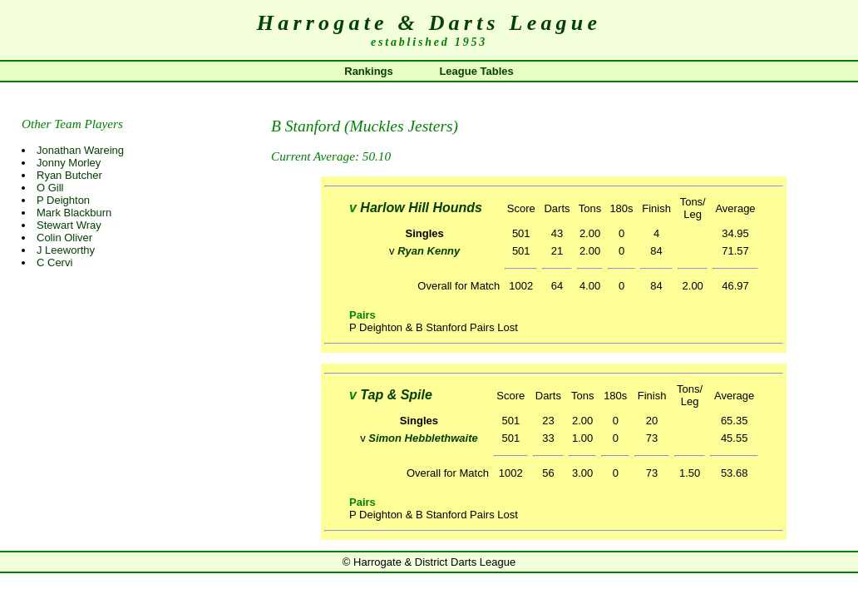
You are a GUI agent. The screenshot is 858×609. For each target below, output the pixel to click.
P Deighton (63, 200)
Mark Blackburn (74, 212)
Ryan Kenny (428, 251)
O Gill (50, 187)
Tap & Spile (396, 395)
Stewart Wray (69, 225)
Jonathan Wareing (80, 150)
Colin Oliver (64, 237)
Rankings (368, 71)
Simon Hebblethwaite (422, 438)
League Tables (476, 71)
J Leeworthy (66, 250)
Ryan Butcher (69, 175)
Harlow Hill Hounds (421, 208)
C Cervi (54, 262)
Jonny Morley (69, 162)
